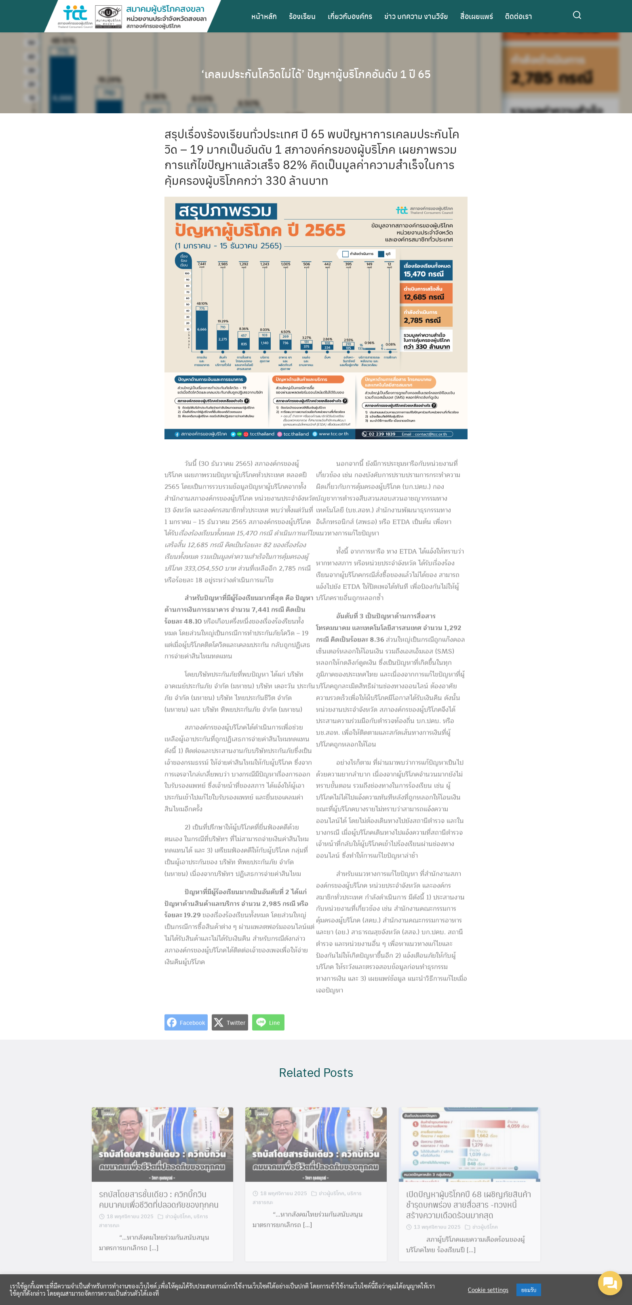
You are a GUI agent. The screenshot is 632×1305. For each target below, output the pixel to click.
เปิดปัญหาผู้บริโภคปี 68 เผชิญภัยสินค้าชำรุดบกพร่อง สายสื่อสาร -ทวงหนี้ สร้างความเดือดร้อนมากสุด (468, 1211)
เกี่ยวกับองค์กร (350, 16)
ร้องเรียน (302, 16)
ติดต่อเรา (518, 16)
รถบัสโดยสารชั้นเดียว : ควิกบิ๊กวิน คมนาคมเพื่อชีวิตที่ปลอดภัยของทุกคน (159, 1206)
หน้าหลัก (264, 16)
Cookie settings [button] (488, 1289)
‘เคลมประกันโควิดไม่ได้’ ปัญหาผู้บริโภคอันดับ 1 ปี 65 (316, 73)
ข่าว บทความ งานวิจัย (416, 16)
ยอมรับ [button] (528, 1289)
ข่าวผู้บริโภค (178, 1223)
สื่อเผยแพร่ (476, 16)
